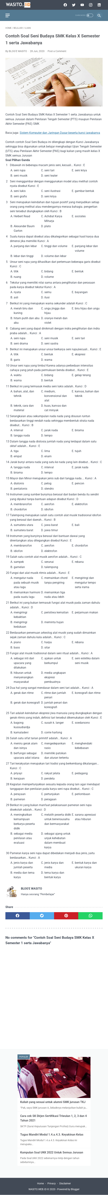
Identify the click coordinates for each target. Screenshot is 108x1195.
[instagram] (90, 5)
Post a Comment (57, 51)
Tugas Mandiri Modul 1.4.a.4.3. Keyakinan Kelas (51, 1134)
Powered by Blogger (68, 1189)
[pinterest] (66, 915)
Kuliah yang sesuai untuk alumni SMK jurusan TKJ (52, 1102)
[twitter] (73, 5)
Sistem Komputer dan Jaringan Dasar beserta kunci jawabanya (60, 132)
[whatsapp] (90, 915)
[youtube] (82, 5)
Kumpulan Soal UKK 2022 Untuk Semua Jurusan (51, 1152)
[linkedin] (99, 5)
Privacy (51, 1183)
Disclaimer (65, 1183)
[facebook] (65, 5)
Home (40, 1183)
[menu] (7, 15)
